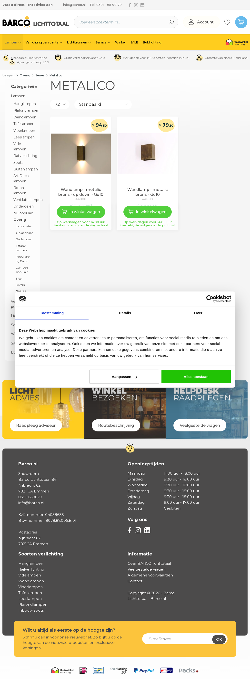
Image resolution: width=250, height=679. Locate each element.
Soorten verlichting (40, 554)
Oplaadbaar (24, 233)
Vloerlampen (23, 130)
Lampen (18, 96)
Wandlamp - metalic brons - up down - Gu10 (80, 192)
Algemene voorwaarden (150, 575)
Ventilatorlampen (23, 200)
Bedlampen (24, 239)
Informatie (140, 554)
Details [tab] (125, 313)
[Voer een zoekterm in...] (119, 22)
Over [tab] (198, 313)
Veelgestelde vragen (147, 569)
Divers (20, 285)
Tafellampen (23, 124)
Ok (219, 639)
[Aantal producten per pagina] (60, 104)
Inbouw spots (31, 610)
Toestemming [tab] (52, 313)
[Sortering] (103, 104)
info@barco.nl (74, 5)
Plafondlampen (23, 110)
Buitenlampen (23, 169)
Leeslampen (23, 137)
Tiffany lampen (21, 248)
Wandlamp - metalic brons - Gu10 (147, 192)
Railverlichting (23, 156)
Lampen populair (22, 270)
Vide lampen (19, 146)
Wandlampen (23, 117)
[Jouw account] (201, 22)
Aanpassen (124, 377)
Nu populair (23, 213)
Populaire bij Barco (23, 259)
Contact (135, 581)
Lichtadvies (23, 226)
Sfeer (19, 278)
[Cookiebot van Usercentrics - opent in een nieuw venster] (210, 298)
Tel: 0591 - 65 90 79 (106, 5)
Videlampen (29, 575)
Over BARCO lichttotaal (149, 563)
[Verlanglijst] (227, 22)
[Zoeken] (171, 22)
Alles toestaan (196, 377)
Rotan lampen (19, 190)
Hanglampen (23, 104)
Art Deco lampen (21, 178)
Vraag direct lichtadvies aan (27, 5)
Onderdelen (23, 206)
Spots (18, 162)
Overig (19, 220)
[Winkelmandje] (239, 22)
